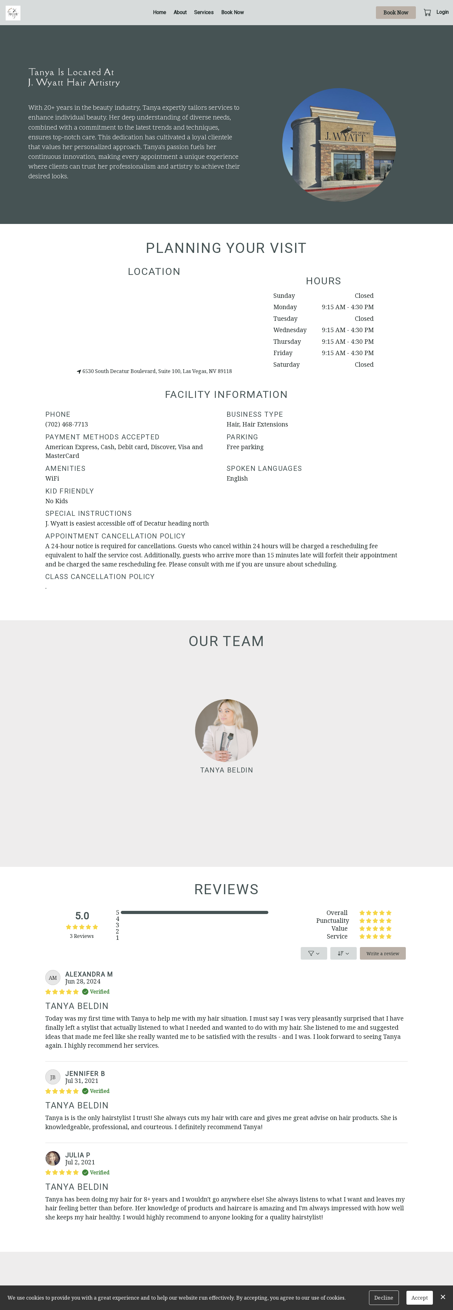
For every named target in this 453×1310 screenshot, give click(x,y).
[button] (428, 12)
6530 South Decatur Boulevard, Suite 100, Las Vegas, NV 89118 (154, 371)
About (180, 12)
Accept (419, 1297)
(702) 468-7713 (66, 424)
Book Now (232, 12)
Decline (384, 1297)
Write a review (382, 953)
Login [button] (442, 12)
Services (204, 12)
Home (159, 12)
